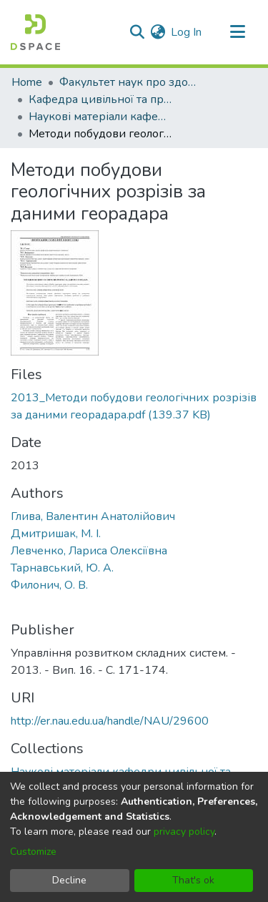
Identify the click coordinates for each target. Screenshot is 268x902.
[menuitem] (158, 32)
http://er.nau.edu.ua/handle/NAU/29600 (110, 721)
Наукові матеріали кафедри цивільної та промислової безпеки (100, 116)
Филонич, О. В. (49, 585)
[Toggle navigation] (237, 32)
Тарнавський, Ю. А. (62, 568)
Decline (69, 880)
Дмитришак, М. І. (56, 533)
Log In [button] (187, 32)
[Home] (35, 32)
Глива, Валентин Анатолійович (93, 516)
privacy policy (184, 831)
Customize (33, 851)
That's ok (193, 880)
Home (26, 82)
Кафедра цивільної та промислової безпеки (100, 99)
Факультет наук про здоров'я (130, 82)
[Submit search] (137, 32)
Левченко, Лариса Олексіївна (89, 551)
